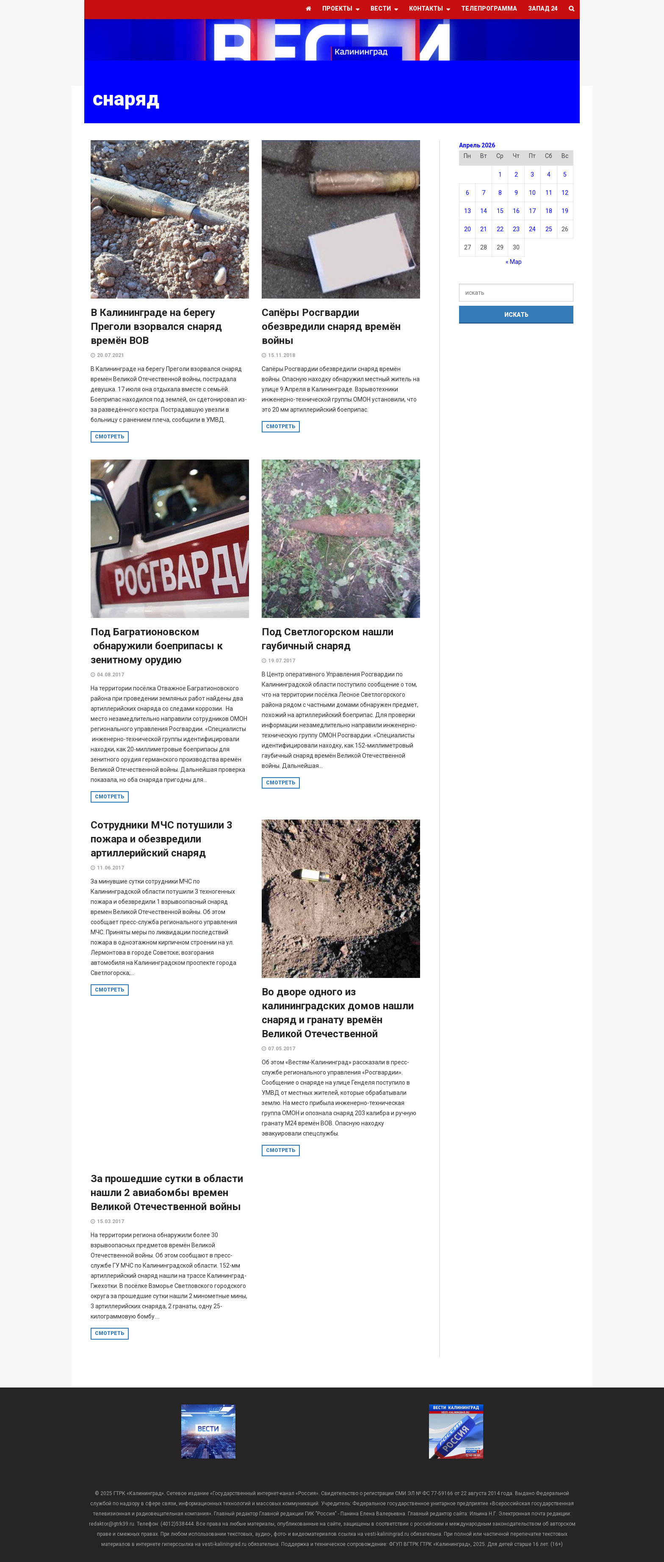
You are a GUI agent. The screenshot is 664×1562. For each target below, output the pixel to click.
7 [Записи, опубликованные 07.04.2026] (483, 192)
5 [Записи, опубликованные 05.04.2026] (565, 174)
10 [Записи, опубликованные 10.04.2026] (532, 192)
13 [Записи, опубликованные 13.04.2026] (467, 211)
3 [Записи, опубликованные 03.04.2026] (532, 174)
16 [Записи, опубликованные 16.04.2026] (516, 211)
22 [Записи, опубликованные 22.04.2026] (500, 229)
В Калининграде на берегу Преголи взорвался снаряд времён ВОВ (156, 326)
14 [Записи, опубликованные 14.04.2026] (483, 211)
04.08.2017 (110, 675)
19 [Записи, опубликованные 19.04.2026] (565, 211)
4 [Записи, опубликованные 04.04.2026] (549, 174)
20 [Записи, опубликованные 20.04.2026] (467, 229)
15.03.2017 (110, 1221)
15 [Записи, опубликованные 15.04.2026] (500, 211)
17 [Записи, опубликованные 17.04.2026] (532, 211)
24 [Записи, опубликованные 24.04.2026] (532, 229)
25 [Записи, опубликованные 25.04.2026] (548, 229)
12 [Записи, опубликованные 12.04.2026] (565, 192)
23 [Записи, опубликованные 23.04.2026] (516, 229)
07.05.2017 (281, 1049)
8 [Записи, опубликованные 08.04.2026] (500, 192)
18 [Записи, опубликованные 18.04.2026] (548, 211)
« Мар (514, 261)
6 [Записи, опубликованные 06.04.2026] (467, 192)
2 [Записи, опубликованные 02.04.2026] (516, 174)
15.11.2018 (281, 355)
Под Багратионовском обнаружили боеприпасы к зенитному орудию (157, 646)
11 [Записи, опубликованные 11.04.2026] (548, 192)
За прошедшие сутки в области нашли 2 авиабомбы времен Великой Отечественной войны (167, 1193)
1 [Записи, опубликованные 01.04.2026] (500, 174)
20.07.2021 (110, 355)
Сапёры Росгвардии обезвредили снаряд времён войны (331, 326)
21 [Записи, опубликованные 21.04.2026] (483, 229)
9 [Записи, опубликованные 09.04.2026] (516, 192)
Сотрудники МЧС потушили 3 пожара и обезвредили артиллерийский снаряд (161, 839)
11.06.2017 (110, 868)
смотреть (110, 437)
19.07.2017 (281, 661)
